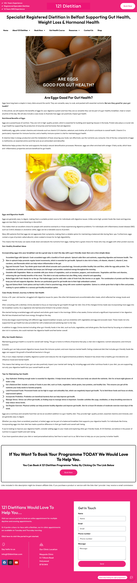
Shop (100, 30)
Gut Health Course (57, 30)
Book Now (39, 30)
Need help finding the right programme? (112, 577)
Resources (74, 30)
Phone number (84, 534)
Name (80, 513)
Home (5, 30)
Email (80, 524)
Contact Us (88, 30)
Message (82, 544)
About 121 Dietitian (21, 30)
